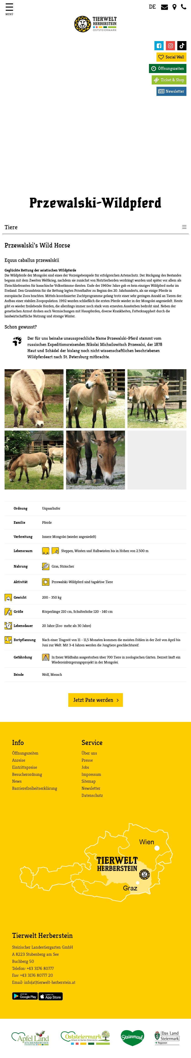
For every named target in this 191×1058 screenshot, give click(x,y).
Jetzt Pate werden (93, 700)
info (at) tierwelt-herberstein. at (49, 982)
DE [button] (152, 7)
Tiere (11, 227)
